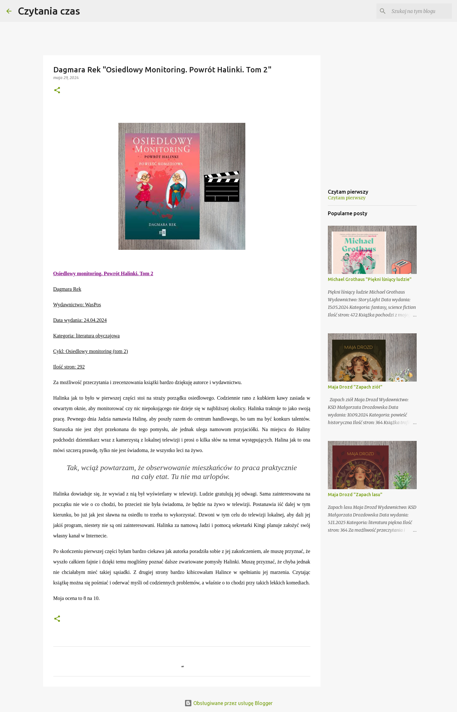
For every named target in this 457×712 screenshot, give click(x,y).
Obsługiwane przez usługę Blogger (228, 703)
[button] (57, 90)
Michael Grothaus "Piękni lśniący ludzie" (370, 279)
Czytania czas (49, 11)
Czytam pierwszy (347, 198)
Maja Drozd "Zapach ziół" (355, 386)
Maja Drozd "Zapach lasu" (355, 494)
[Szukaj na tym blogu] (418, 11)
